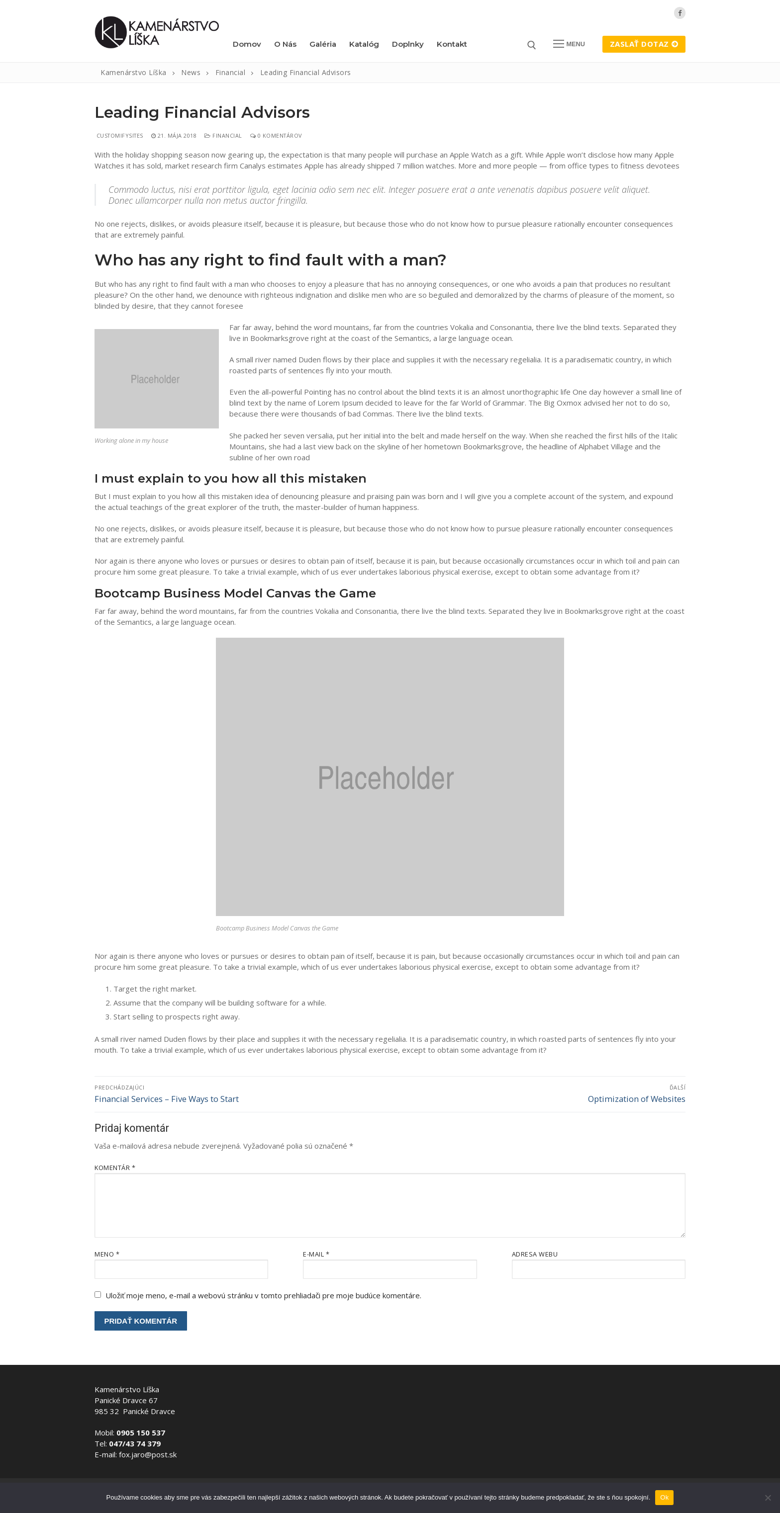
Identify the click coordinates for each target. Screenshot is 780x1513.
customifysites (119, 135)
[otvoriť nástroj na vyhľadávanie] (531, 45)
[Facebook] (679, 12)
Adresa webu (535, 1254)
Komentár (115, 1167)
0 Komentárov (276, 135)
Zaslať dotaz (644, 44)
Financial (223, 135)
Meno (107, 1254)
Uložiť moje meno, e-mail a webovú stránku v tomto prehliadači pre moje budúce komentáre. (263, 1295)
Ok (664, 1497)
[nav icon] (569, 44)
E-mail (316, 1254)
